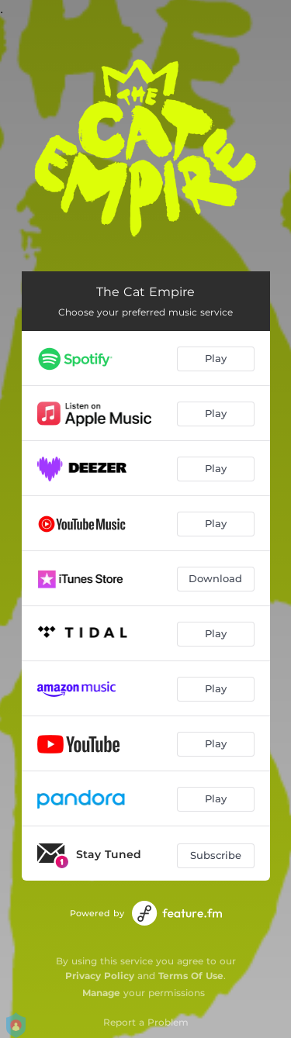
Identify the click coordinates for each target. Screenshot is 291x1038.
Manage (101, 992)
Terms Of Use (190, 975)
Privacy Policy (99, 975)
